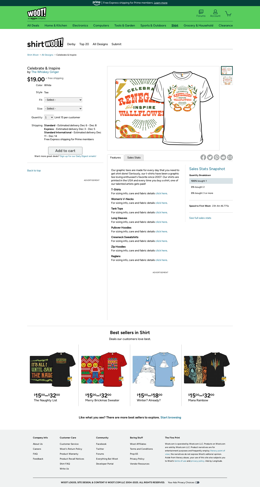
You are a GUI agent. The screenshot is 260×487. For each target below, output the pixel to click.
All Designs (100, 44)
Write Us (64, 468)
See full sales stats (200, 218)
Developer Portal (104, 463)
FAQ (35, 454)
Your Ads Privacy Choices (181, 482)
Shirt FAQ (65, 463)
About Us (38, 444)
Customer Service (69, 444)
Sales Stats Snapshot (207, 168)
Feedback (38, 458)
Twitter (100, 449)
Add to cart (65, 150)
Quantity (36, 117)
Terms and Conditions (141, 449)
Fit (40, 100)
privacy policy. (198, 461)
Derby (71, 44)
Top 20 (84, 44)
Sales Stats (134, 157)
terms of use (180, 461)
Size (39, 108)
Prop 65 (134, 454)
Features (115, 157)
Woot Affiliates (138, 444)
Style (39, 92)
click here (161, 193)
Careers (37, 449)
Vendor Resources (139, 463)
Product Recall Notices (72, 458)
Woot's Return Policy (71, 449)
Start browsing (170, 417)
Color (39, 85)
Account (215, 14)
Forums (201, 14)
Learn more (160, 2)
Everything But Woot (107, 458)
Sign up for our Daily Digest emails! (78, 156)
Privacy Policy (137, 458)
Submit (116, 44)
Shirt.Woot (45, 42)
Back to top (34, 170)
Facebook (101, 444)
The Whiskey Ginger (45, 72)
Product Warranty (69, 454)
